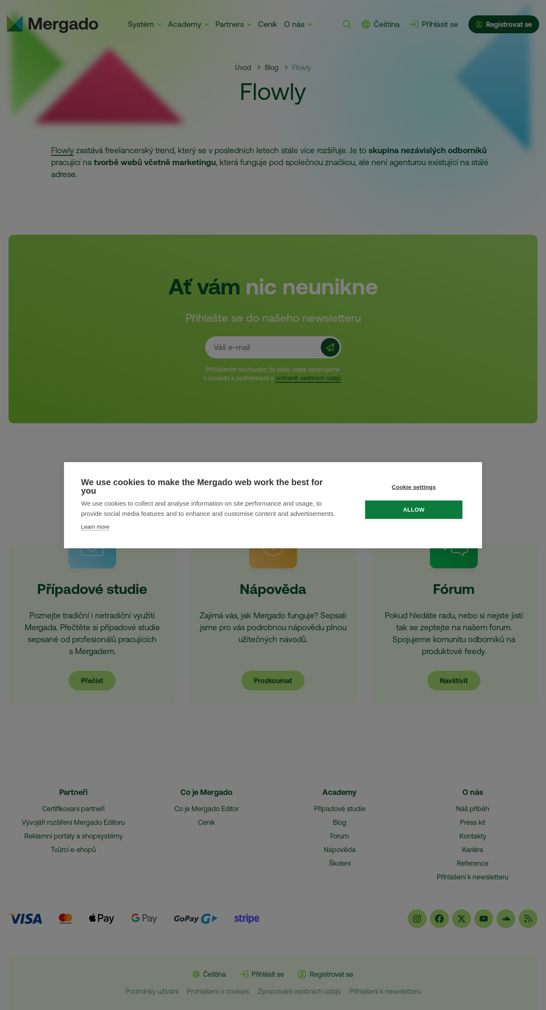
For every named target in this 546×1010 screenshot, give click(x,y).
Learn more (95, 527)
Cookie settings (414, 487)
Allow (414, 509)
